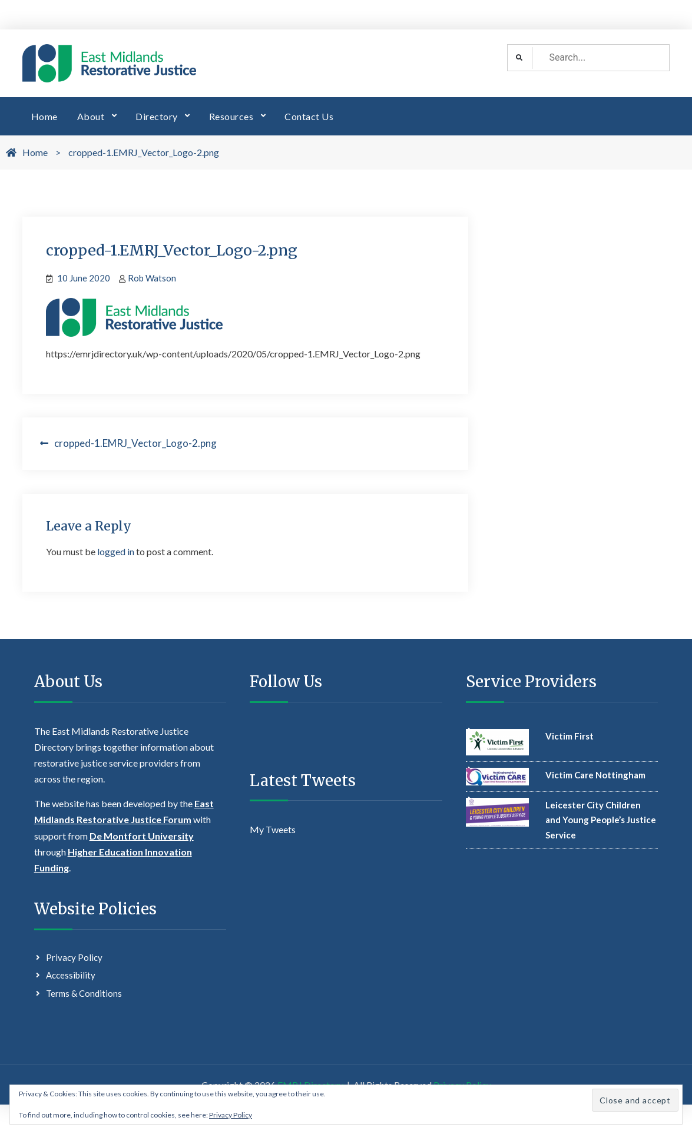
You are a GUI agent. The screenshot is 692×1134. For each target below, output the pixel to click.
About (91, 116)
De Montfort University (142, 835)
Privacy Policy (74, 957)
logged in (115, 551)
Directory (156, 116)
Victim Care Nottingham (595, 775)
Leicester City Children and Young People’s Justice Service (600, 820)
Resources (231, 116)
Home (44, 116)
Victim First (569, 736)
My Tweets (273, 829)
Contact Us (308, 116)
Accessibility (70, 975)
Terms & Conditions (84, 993)
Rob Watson (152, 278)
